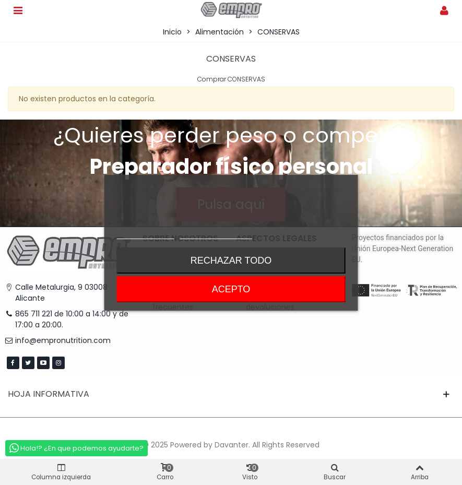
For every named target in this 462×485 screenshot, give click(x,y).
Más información (145, 234)
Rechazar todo (231, 260)
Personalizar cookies (216, 234)
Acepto (231, 289)
